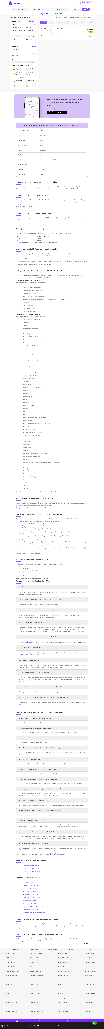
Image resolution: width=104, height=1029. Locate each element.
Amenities (58, 36)
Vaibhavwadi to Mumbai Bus (33, 906)
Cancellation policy (46, 36)
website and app (53, 692)
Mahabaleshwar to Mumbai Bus (34, 912)
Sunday (74, 22)
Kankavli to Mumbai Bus (31, 894)
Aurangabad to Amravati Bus (33, 871)
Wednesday (43, 22)
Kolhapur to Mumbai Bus (31, 891)
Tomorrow (77, 9)
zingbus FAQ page (56, 854)
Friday (59, 22)
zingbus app (40, 521)
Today (70, 9)
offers (59, 941)
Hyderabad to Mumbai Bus (32, 885)
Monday (82, 22)
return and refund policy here (29, 654)
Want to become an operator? (61, 1025)
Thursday (51, 22)
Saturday (67, 22)
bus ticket (34, 702)
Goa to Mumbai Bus (29, 882)
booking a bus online (76, 631)
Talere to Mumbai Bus (30, 909)
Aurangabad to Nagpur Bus (32, 868)
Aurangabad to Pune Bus (31, 865)
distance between (27, 642)
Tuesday (90, 22)
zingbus (18, 200)
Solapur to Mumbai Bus (31, 903)
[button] (44, 14)
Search (85, 9)
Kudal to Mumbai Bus (30, 900)
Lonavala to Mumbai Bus (31, 897)
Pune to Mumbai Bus (30, 888)
